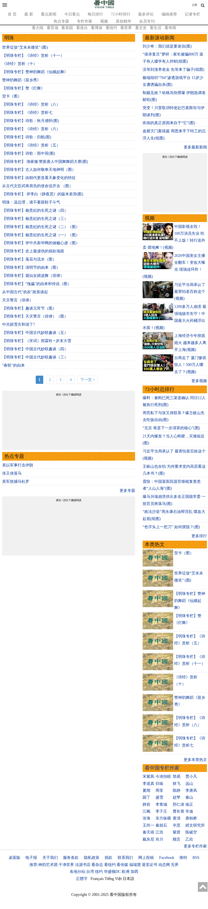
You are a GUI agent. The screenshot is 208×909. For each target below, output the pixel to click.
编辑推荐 (169, 14)
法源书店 (83, 865)
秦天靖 (148, 832)
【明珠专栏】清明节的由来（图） (31, 267)
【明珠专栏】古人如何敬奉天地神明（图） (39, 169)
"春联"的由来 (13, 365)
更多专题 (127, 490)
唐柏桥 (191, 818)
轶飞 (176, 783)
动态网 (164, 865)
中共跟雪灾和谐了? (18, 324)
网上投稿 (146, 857)
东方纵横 (163, 818)
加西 (134, 871)
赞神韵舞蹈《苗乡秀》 (21, 80)
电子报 (31, 857)
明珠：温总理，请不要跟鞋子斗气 (31, 202)
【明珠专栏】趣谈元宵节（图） (29, 308)
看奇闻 (170, 28)
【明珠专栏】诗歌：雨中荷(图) (28, 153)
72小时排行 (120, 14)
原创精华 (123, 21)
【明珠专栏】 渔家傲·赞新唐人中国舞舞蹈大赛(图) (45, 161)
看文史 (141, 28)
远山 (189, 783)
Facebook (166, 857)
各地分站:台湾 (82, 871)
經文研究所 (195, 825)
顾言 (176, 839)
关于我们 (50, 857)
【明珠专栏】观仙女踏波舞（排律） (33, 275)
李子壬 (161, 811)
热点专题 (61, 21)
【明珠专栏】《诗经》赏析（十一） (33, 55)
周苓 (159, 790)
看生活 (155, 28)
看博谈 (96, 28)
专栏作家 (84, 21)
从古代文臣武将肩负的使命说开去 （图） (37, 186)
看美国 (67, 28)
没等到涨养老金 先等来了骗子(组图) (173, 69)
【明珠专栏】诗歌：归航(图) (26, 137)
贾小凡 (191, 776)
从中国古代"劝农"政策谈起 (25, 292)
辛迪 (189, 811)
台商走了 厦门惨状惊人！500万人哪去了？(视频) (190, 365)
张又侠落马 (12, 473)
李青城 (161, 804)
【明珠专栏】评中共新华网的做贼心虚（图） (41, 243)
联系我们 (125, 857)
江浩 (159, 832)
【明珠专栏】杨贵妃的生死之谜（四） (35, 210)
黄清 (176, 818)
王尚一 (148, 825)
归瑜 (159, 783)
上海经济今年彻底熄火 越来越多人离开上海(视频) (190, 342)
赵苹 (176, 797)
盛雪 (159, 797)
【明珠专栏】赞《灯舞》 (23, 88)
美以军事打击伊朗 (17, 465)
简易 (176, 776)
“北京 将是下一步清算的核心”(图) (171, 428)
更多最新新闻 (195, 147)
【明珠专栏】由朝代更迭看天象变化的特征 (39, 178)
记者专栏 (192, 14)
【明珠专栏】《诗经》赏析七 (27, 112)
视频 (104, 21)
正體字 (82, 879)
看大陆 (37, 28)
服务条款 (71, 857)
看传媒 (122, 865)
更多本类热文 (195, 760)
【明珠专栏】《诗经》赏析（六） (31, 129)
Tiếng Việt (113, 879)
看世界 (126, 28)
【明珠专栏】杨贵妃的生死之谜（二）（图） (41, 227)
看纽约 (111, 28)
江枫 (146, 811)
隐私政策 (91, 857)
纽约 (99, 871)
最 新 (28, 14)
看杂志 (97, 865)
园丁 (146, 797)
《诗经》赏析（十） (19, 64)
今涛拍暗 (163, 776)
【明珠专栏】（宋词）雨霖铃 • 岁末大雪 (36, 341)
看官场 (52, 28)
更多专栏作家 (195, 846)
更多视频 (199, 381)
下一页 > (87, 380)
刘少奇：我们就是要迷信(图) (167, 46)
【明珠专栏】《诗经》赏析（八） (31, 104)
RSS (196, 857)
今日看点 (72, 14)
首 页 (12, 14)
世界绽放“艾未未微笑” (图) (25, 47)
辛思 (176, 825)
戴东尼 (148, 839)
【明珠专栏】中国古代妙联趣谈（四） (35, 349)
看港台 (82, 28)
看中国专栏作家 (162, 768)
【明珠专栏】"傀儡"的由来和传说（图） (36, 284)
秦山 (189, 797)
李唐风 (191, 790)
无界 (175, 865)
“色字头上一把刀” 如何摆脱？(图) (171, 527)
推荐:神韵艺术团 (43, 865)
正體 (194, 4)
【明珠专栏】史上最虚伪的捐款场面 (33, 251)
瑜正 (189, 804)
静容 (146, 804)
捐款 (108, 857)
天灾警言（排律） (17, 300)
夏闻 (146, 790)
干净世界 (66, 865)
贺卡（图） (12, 96)
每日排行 (95, 14)
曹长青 (178, 811)
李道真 (148, 783)
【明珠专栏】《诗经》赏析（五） (31, 145)
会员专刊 (147, 21)
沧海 (146, 818)
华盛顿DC (112, 871)
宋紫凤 (148, 776)
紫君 (176, 832)
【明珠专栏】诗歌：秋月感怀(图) (30, 121)
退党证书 (149, 865)
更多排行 (199, 536)
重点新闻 (48, 14)
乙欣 (189, 839)
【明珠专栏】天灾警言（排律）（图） (35, 316)
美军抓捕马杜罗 (15, 481)
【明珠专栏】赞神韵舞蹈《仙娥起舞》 (35, 72)
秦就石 (161, 825)
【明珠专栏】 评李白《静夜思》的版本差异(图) (42, 194)
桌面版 (14, 857)
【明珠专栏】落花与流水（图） (29, 259)
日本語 (128, 879)
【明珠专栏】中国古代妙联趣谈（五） (35, 332)
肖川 (159, 839)
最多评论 (146, 14)
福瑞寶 (135, 865)
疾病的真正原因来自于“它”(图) (169, 123)
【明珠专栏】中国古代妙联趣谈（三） (35, 357)
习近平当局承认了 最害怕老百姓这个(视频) (189, 291)
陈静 (176, 790)
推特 (183, 857)
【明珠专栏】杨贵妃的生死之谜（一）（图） (41, 235)
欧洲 (125, 871)
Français (97, 879)
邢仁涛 (178, 804)
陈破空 (191, 832)
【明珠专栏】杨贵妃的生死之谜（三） (35, 218)
